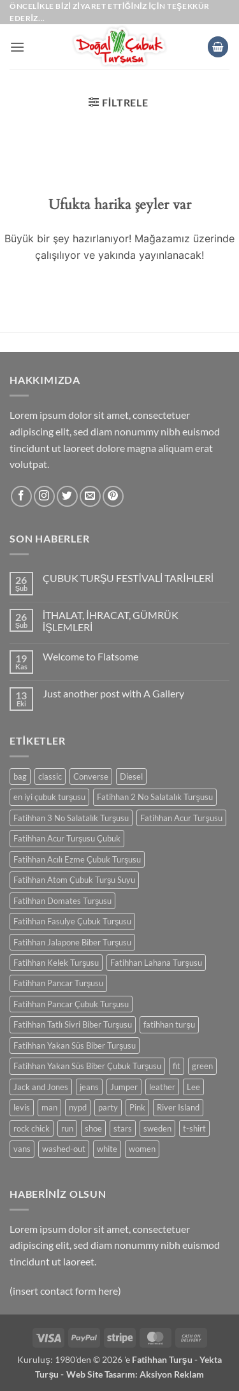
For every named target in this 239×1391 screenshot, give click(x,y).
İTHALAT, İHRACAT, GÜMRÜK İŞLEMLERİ (110, 621)
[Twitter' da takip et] (67, 496)
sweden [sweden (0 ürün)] (157, 1128)
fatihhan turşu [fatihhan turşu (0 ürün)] (168, 1024)
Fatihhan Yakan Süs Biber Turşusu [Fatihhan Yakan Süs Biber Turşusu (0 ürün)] (74, 1045)
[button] (17, 46)
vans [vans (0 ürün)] (22, 1149)
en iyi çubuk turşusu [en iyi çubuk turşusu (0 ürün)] (49, 797)
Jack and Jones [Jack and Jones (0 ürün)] (40, 1087)
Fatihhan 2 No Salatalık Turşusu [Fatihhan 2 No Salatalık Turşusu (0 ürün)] (154, 797)
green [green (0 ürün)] (202, 1066)
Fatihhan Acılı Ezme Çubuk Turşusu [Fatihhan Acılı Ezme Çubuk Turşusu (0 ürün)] (77, 859)
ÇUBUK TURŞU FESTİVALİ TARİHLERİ (128, 578)
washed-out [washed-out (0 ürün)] (63, 1149)
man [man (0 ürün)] (49, 1107)
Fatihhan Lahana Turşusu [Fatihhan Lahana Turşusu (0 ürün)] (155, 963)
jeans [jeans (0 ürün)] (89, 1087)
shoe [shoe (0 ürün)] (93, 1128)
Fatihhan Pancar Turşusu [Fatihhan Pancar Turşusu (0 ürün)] (58, 983)
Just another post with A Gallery (113, 693)
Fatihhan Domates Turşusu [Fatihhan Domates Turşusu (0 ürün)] (62, 901)
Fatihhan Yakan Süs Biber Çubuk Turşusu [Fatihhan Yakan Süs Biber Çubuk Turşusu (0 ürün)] (87, 1066)
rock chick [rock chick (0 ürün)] (31, 1128)
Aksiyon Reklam (172, 1374)
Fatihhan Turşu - (165, 1359)
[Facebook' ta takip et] (21, 496)
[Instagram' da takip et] (44, 496)
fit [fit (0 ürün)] (176, 1066)
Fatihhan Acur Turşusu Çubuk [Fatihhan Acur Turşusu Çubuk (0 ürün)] (66, 838)
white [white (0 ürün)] (107, 1149)
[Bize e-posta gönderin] (90, 496)
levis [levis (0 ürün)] (21, 1107)
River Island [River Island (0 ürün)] (178, 1107)
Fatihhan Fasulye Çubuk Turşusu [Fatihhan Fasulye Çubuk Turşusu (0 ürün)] (72, 921)
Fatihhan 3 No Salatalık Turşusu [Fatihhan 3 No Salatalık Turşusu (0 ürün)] (71, 818)
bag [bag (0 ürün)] (20, 776)
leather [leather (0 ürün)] (162, 1087)
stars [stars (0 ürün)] (122, 1128)
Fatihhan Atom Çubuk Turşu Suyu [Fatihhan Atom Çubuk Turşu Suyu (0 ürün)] (74, 880)
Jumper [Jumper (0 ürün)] (124, 1087)
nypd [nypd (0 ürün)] (78, 1107)
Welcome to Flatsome (90, 656)
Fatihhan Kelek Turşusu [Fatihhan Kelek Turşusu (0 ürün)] (56, 963)
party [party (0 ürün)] (108, 1107)
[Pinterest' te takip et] (113, 496)
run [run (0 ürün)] (67, 1128)
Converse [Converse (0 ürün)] (90, 776)
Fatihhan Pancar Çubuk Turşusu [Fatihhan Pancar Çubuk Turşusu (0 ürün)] (71, 1004)
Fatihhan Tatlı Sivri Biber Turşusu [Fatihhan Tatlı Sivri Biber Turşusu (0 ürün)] (72, 1024)
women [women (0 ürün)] (142, 1149)
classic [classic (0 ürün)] (50, 776)
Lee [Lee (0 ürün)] (193, 1087)
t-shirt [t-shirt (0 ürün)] (194, 1128)
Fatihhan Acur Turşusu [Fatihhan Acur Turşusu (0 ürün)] (181, 818)
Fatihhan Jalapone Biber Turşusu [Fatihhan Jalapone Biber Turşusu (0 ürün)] (72, 942)
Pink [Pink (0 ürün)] (137, 1107)
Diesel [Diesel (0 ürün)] (131, 776)
